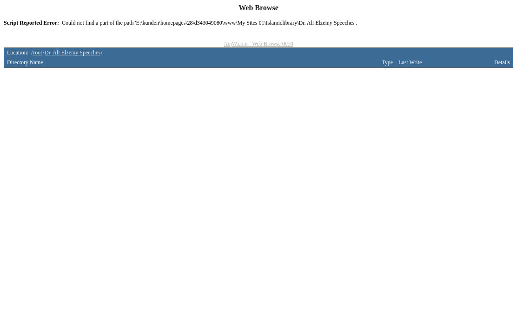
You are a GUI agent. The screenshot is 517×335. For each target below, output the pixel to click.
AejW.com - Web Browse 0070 (258, 43)
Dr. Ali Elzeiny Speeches (72, 52)
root (37, 52)
